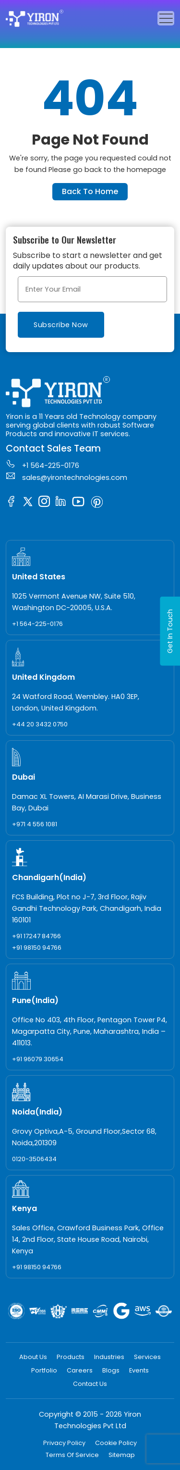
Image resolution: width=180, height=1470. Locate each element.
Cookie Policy (116, 1443)
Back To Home (90, 191)
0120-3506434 (34, 1159)
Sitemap (121, 1455)
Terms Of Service (72, 1455)
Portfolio (44, 1370)
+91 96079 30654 (37, 1059)
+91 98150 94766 (36, 947)
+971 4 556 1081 (34, 824)
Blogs (111, 1370)
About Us (33, 1357)
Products (70, 1357)
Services (147, 1357)
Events (139, 1370)
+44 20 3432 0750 (40, 724)
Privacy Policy (64, 1443)
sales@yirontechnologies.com (66, 476)
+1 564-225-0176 (42, 464)
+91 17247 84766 (36, 936)
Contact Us (90, 1384)
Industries (109, 1357)
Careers (80, 1370)
